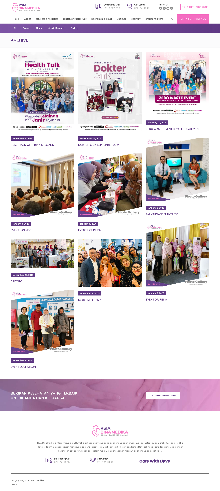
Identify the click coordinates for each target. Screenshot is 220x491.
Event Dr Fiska (156, 299)
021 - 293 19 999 (112, 8)
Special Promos (56, 28)
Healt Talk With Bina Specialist (33, 145)
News (39, 28)
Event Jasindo (21, 230)
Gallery (74, 28)
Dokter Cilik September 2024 (98, 145)
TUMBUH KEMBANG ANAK (195, 7)
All (15, 28)
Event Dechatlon (23, 367)
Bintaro (16, 281)
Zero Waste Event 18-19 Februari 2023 (173, 129)
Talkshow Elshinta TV (162, 214)
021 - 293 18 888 (142, 8)
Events (26, 28)
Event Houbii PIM (89, 230)
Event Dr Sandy (89, 299)
